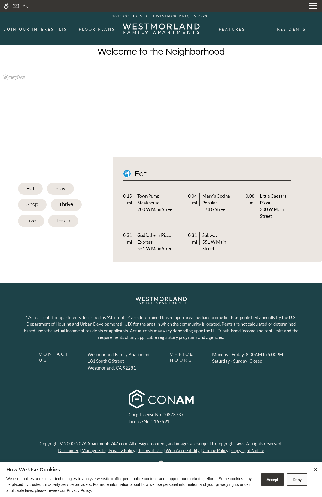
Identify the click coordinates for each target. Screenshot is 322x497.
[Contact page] (16, 5)
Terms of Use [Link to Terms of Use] (150, 450)
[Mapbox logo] (14, 77)
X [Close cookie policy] (315, 469)
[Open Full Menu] (312, 5)
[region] (161, 115)
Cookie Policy (215, 450)
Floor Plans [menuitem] (97, 29)
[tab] (30, 189)
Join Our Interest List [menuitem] (37, 29)
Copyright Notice (247, 450)
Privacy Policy (121, 450)
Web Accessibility (183, 450)
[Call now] (25, 5)
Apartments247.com (107, 443)
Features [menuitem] (232, 29)
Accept (272, 479)
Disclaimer (68, 450)
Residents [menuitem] (291, 29)
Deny (297, 479)
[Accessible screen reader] (6, 5)
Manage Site (94, 450)
